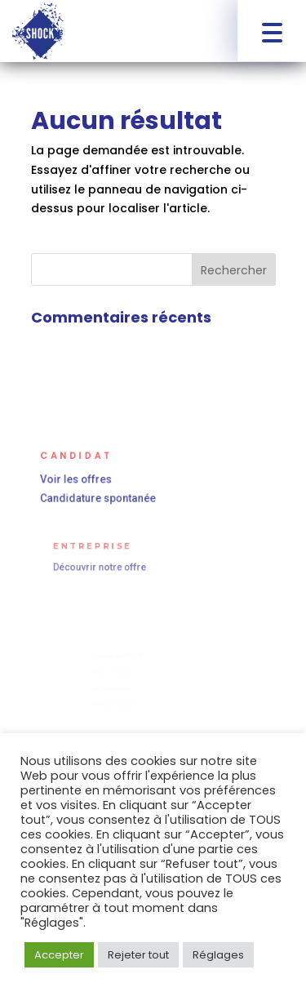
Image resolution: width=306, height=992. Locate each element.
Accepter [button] (59, 955)
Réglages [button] (218, 955)
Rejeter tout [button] (138, 955)
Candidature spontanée (100, 497)
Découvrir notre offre (103, 567)
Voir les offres (79, 479)
